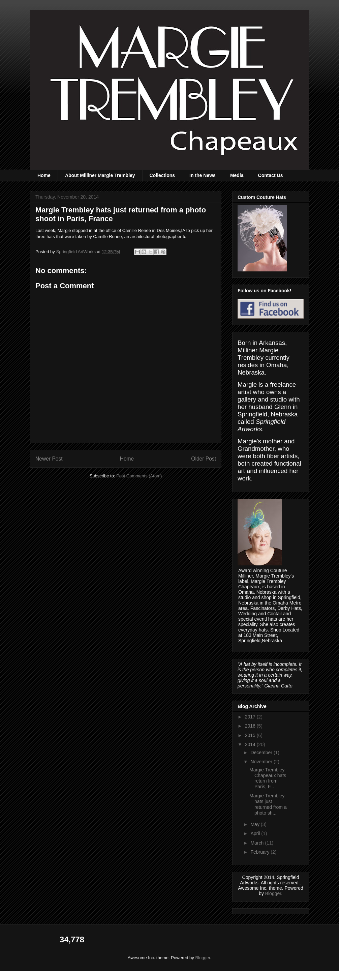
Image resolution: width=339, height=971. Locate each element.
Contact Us (270, 175)
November (261, 761)
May (255, 824)
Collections (162, 175)
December (261, 752)
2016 (251, 726)
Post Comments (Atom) (139, 475)
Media (237, 175)
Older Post (203, 459)
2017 (251, 716)
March (257, 843)
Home (44, 175)
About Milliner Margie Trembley (100, 175)
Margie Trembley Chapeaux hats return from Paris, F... (267, 778)
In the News (202, 175)
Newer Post (49, 459)
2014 (251, 744)
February (260, 852)
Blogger (273, 893)
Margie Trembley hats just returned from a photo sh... (268, 804)
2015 (251, 735)
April (255, 833)
